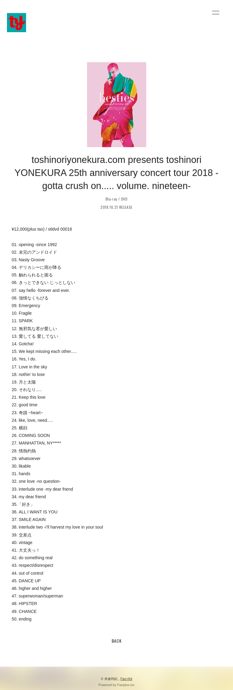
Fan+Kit (126, 679)
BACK (117, 641)
